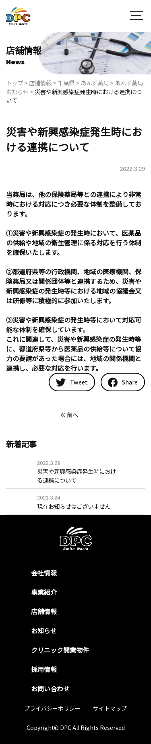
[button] (136, 16)
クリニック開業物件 (60, 650)
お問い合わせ (50, 688)
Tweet (72, 382)
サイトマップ (110, 708)
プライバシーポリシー (52, 708)
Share (123, 382)
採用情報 (44, 669)
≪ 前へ (69, 415)
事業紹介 (44, 592)
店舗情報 (44, 611)
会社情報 (44, 573)
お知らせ (44, 630)
